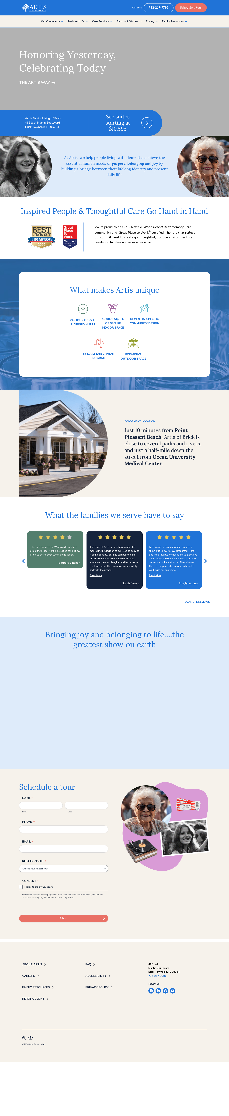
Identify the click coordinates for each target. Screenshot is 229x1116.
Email (27, 841)
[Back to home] (34, 8)
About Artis (32, 964)
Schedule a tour (191, 8)
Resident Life (76, 21)
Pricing (150, 21)
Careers (137, 7)
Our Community (50, 21)
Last (70, 811)
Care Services (100, 21)
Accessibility (95, 976)
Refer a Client (33, 999)
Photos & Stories (127, 21)
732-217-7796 (158, 8)
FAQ (88, 964)
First (24, 811)
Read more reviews (196, 602)
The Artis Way (34, 82)
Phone (28, 822)
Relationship (34, 861)
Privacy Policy (66, 897)
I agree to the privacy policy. (38, 886)
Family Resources (173, 21)
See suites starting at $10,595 (118, 122)
